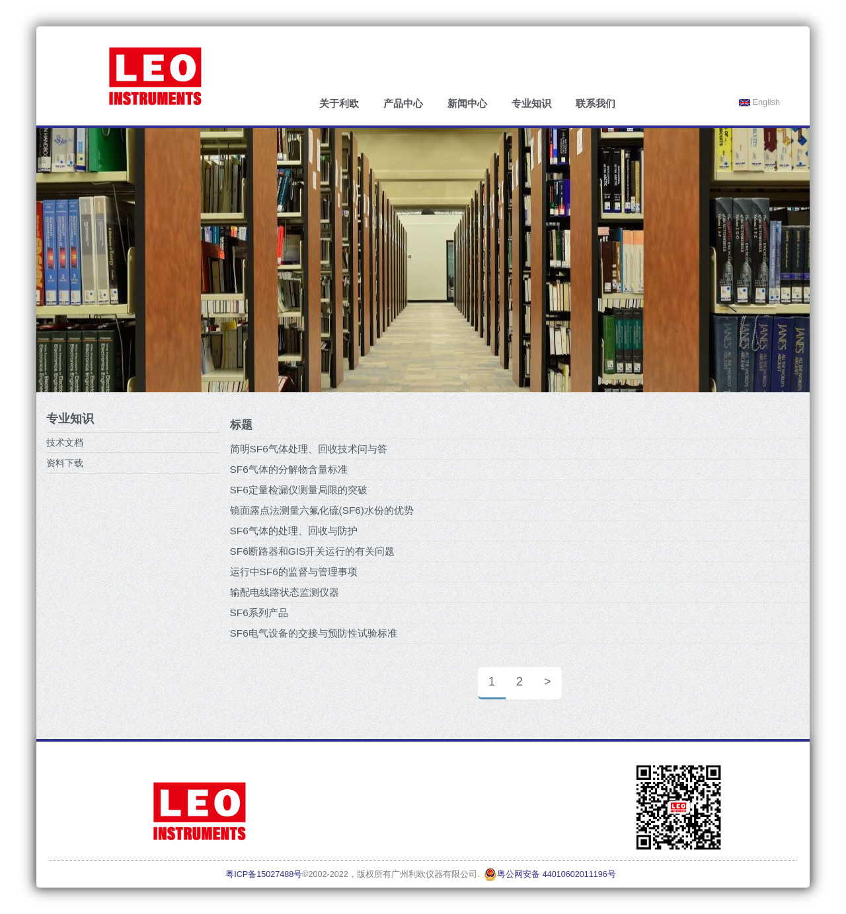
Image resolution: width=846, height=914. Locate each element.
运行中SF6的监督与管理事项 (294, 571)
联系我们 (595, 103)
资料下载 (64, 463)
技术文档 (64, 442)
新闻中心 (467, 103)
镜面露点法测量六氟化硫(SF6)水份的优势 (322, 510)
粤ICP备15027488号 (263, 874)
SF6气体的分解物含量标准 (289, 469)
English (759, 102)
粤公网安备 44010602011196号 (550, 874)
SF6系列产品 (259, 612)
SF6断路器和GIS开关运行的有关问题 (312, 551)
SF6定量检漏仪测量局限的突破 (298, 489)
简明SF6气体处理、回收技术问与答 (308, 448)
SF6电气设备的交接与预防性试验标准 (313, 633)
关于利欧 (339, 103)
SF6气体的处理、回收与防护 (294, 530)
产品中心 (403, 103)
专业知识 (531, 103)
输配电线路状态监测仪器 (284, 592)
